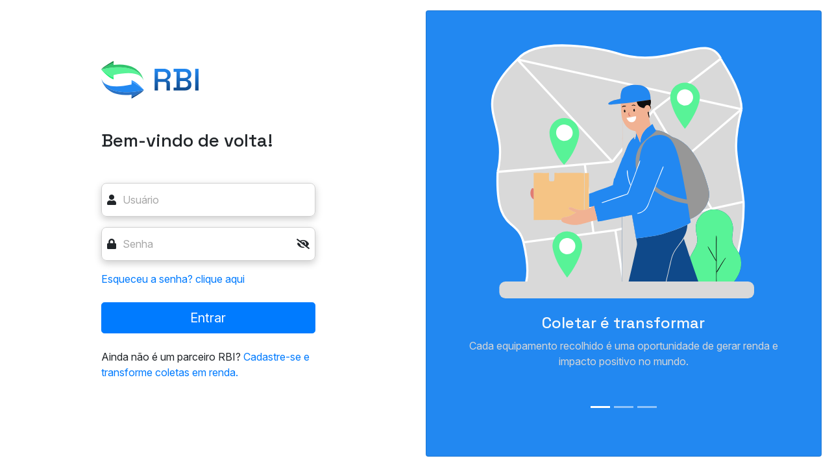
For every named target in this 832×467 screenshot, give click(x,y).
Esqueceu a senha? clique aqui (173, 278)
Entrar (208, 318)
